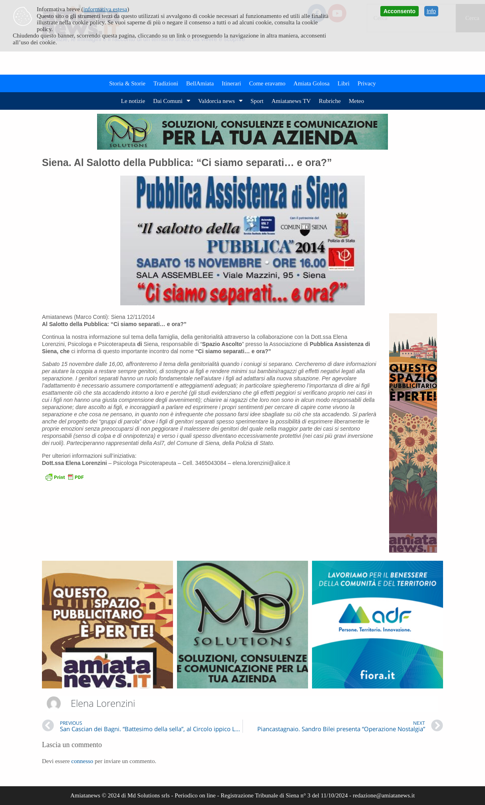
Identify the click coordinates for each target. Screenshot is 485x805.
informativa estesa (105, 9)
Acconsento (399, 11)
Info (431, 11)
